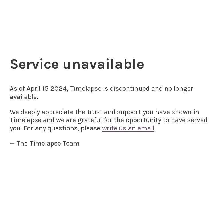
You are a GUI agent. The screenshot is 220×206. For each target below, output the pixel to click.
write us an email (128, 128)
